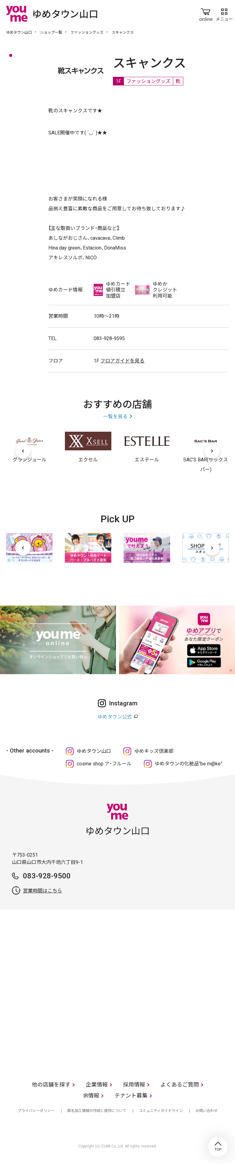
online (206, 13)
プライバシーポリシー (36, 1111)
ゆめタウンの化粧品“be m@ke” (188, 764)
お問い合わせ (207, 1111)
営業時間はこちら (42, 891)
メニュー (224, 13)
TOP (218, 1147)
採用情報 (134, 1084)
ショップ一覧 (51, 32)
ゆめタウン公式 (115, 717)
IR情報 (91, 1095)
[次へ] (212, 451)
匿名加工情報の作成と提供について (96, 1111)
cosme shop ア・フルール (104, 764)
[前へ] (23, 451)
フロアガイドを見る (122, 361)
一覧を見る (115, 416)
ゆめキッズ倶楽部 (153, 751)
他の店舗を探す (51, 1084)
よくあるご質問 (179, 1084)
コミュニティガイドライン (161, 1111)
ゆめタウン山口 (19, 32)
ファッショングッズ (86, 32)
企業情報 (97, 1084)
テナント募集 (130, 1095)
